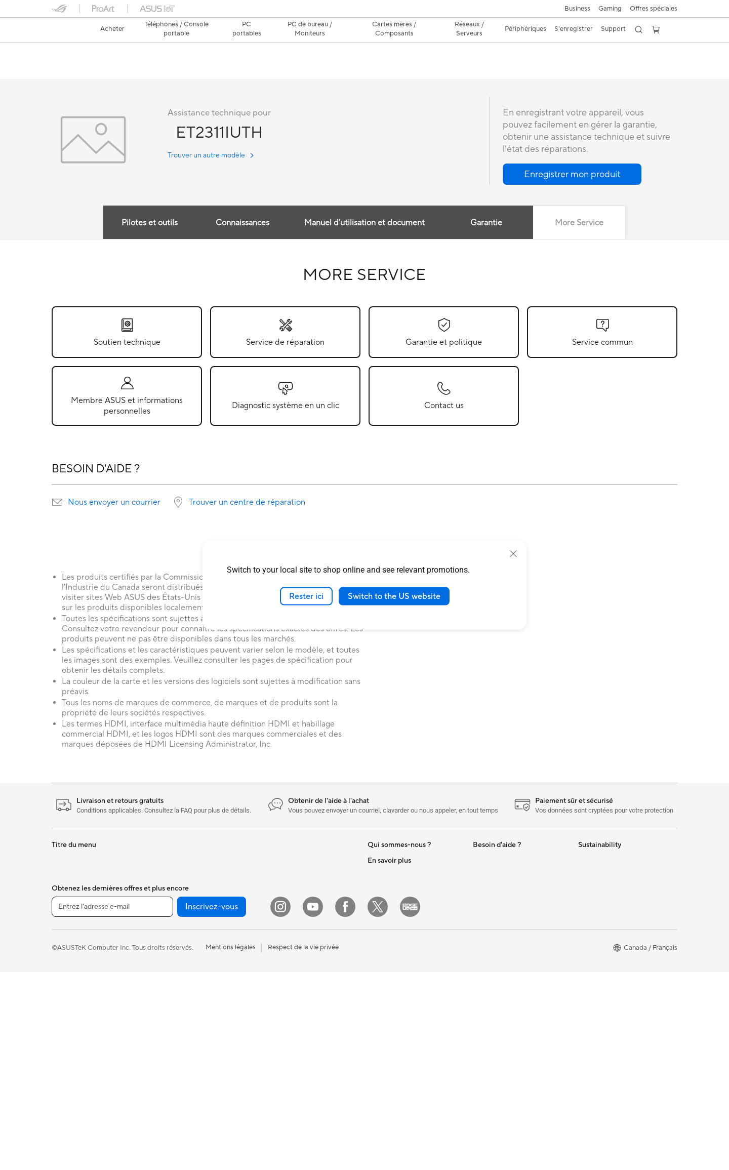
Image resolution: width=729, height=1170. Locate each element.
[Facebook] (345, 1105)
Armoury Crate (390, 1043)
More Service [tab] (582, 223)
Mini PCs (169, 876)
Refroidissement (180, 952)
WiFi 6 (270, 861)
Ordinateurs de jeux (81, 1060)
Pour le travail (72, 922)
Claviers (273, 952)
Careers (379, 921)
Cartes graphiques (184, 967)
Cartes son (172, 998)
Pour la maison (73, 907)
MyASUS (486, 906)
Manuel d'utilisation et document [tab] (364, 223)
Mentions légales (231, 1145)
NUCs (165, 861)
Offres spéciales (653, 9)
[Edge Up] (410, 1105)
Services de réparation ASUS (516, 952)
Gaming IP (276, 1043)
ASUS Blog (384, 983)
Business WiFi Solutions (296, 921)
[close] (513, 553)
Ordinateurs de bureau (85, 1044)
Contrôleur (277, 1028)
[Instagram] (280, 1105)
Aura (375, 1059)
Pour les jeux (70, 968)
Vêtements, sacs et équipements (308, 1013)
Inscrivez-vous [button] (211, 1105)
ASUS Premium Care (504, 861)
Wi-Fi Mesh (278, 891)
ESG (584, 861)
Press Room (385, 891)
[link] (69, 29)
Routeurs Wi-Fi (283, 876)
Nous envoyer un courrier (114, 503)
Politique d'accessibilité (402, 1028)
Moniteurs (67, 999)
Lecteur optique (180, 1013)
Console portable (78, 876)
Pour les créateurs (78, 938)
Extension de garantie (505, 891)
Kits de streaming (287, 998)
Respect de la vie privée (303, 1145)
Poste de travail (179, 891)
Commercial (386, 998)
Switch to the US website (394, 596)
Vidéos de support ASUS (510, 1005)
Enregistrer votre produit (510, 876)
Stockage (170, 1028)
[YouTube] (313, 1105)
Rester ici (306, 596)
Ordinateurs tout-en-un (86, 1029)
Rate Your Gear (390, 1013)
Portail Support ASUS (505, 921)
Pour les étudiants (78, 953)
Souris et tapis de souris (296, 967)
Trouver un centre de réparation (247, 503)
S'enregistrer (573, 29)
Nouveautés (385, 861)
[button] (577, 8)
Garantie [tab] (488, 223)
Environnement (600, 876)
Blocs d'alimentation (186, 983)
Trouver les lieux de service (512, 967)
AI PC (376, 952)
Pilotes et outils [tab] (146, 223)
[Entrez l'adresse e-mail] (112, 1105)
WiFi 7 (165, 1059)
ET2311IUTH (79, 53)
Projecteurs (69, 1014)
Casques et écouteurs (293, 983)
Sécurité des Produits (505, 937)
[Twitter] (378, 1105)
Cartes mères (176, 922)
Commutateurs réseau (294, 906)
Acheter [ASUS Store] (112, 29)
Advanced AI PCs (394, 967)
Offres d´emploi (391, 876)
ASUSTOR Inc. (389, 906)
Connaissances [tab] (241, 223)
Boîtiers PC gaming (185, 937)
